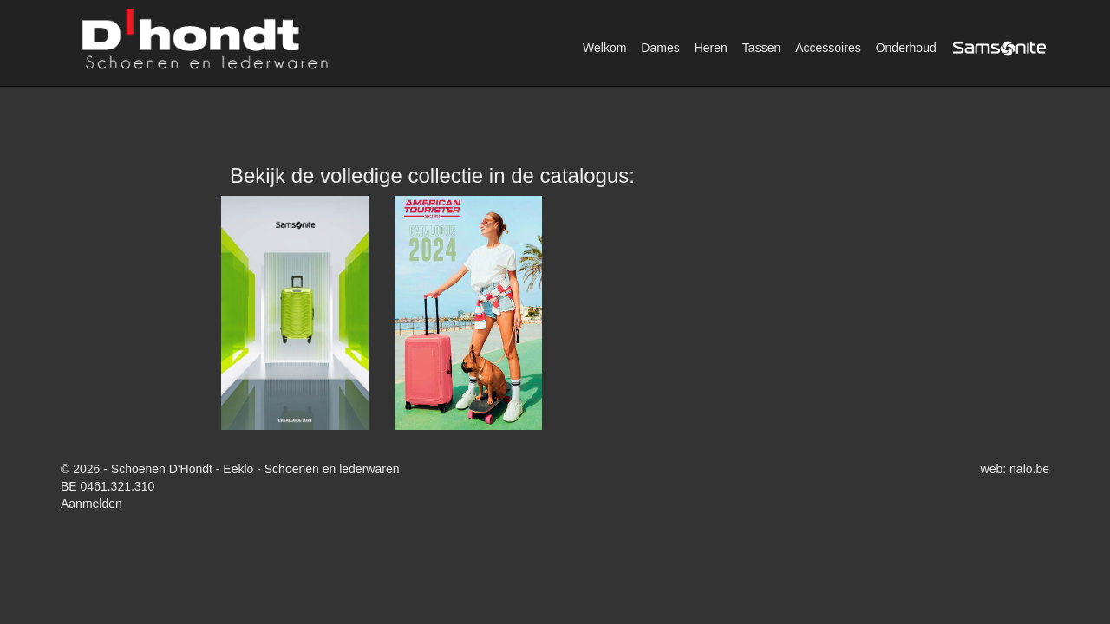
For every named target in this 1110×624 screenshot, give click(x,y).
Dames (660, 48)
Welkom (604, 48)
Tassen (761, 48)
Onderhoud (906, 48)
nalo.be (1029, 469)
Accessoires (827, 48)
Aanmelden (91, 503)
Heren (711, 48)
